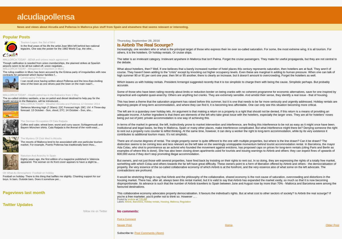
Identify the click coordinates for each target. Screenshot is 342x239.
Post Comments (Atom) (149, 233)
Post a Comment (126, 219)
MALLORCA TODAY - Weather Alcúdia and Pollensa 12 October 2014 (60, 103)
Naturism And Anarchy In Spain (38, 155)
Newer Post (124, 225)
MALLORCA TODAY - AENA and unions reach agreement (35, 59)
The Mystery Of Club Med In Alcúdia (41, 138)
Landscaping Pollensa (33, 77)
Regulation (185, 202)
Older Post (332, 225)
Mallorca (174, 202)
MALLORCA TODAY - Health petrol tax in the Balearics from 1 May (41, 94)
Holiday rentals (151, 202)
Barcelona (138, 202)
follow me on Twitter (95, 211)
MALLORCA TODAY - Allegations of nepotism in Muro (33, 68)
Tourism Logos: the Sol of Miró (38, 42)
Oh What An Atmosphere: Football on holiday (28, 172)
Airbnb (128, 202)
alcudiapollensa (45, 16)
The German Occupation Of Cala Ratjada (44, 121)
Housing (165, 202)
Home (229, 225)
